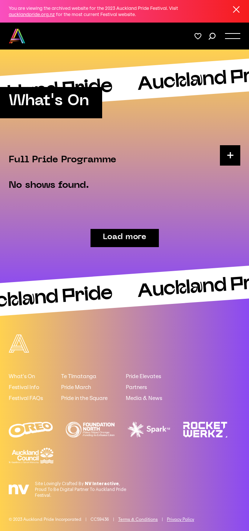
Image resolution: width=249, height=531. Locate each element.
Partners (136, 387)
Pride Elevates (143, 376)
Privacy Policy (180, 519)
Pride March (76, 387)
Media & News (144, 398)
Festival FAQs (26, 398)
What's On (22, 376)
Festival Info (24, 387)
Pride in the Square (84, 398)
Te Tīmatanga (78, 376)
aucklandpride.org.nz (32, 14)
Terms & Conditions (138, 519)
